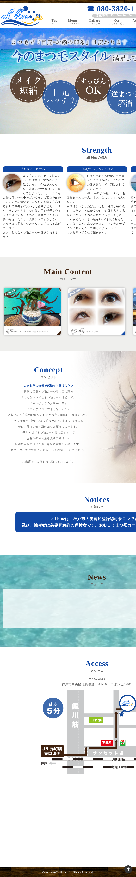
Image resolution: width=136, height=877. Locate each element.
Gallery (95, 21)
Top (54, 21)
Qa (117, 21)
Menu (72, 21)
